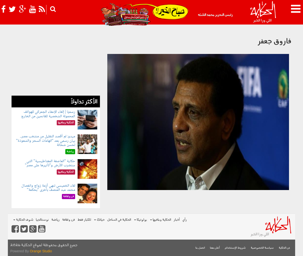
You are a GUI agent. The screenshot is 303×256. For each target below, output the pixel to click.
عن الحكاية (284, 248)
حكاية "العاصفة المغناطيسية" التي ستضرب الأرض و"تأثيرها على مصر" (50, 163)
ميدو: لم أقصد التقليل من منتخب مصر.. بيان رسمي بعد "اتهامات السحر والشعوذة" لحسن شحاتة (45, 140)
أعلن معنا (215, 248)
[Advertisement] (56, 61)
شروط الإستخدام (235, 248)
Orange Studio (41, 251)
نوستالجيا (42, 220)
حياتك (99, 220)
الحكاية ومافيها (160, 220)
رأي (184, 220)
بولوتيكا (140, 220)
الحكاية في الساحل (119, 220)
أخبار (177, 220)
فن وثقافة (68, 220)
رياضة (55, 220)
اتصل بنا (200, 248)
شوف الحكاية (23, 220)
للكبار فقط (84, 220)
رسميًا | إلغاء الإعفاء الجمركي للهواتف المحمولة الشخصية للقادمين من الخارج (48, 114)
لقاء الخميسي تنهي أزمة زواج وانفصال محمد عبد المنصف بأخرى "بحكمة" (48, 187)
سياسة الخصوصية (262, 248)
